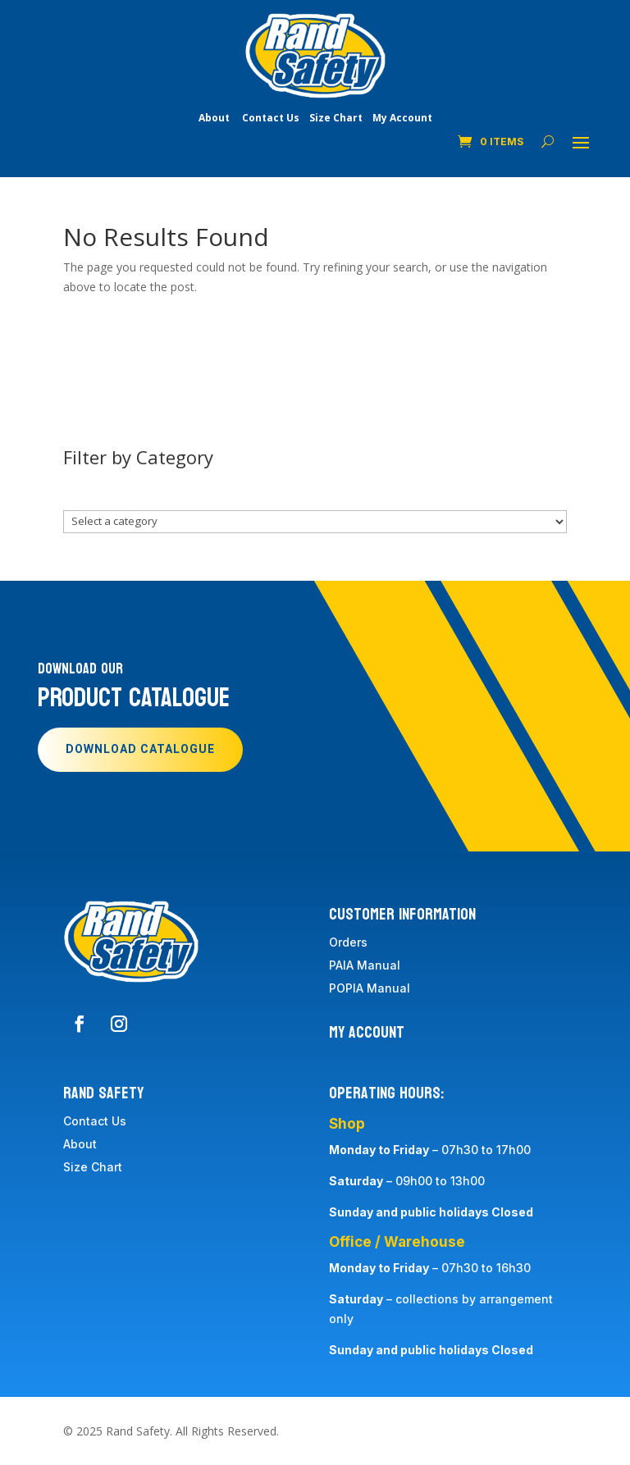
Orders (348, 942)
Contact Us (270, 118)
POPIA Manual (369, 988)
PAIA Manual (364, 965)
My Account (402, 118)
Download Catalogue (140, 749)
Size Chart (336, 118)
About (214, 118)
